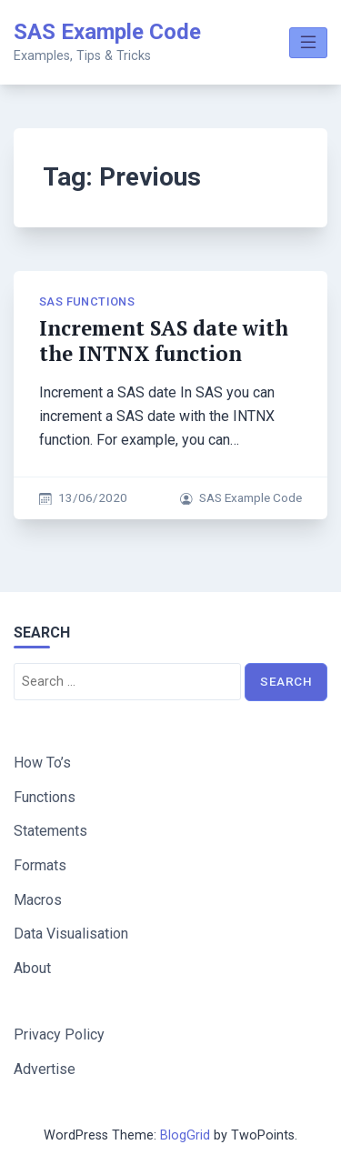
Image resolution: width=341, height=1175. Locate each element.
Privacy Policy (59, 1034)
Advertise (44, 1069)
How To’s (42, 762)
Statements (50, 830)
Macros (38, 900)
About (32, 968)
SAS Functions (87, 301)
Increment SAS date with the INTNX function (163, 341)
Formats (40, 865)
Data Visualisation (71, 933)
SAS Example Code (107, 32)
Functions (44, 797)
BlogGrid (185, 1135)
